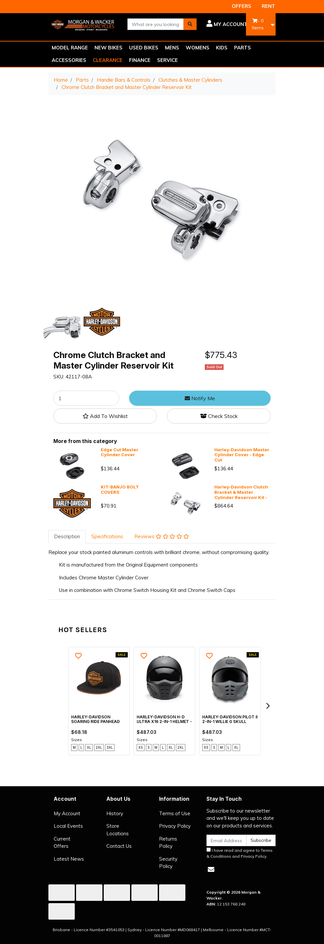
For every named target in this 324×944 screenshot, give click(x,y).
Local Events (68, 826)
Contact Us (119, 846)
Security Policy (168, 863)
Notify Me (200, 398)
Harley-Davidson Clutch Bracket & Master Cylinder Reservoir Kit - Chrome (241, 494)
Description (67, 536)
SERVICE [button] (167, 60)
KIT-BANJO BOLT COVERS (120, 489)
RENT (268, 6)
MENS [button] (172, 47)
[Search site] (190, 24)
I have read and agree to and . (239, 853)
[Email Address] (226, 840)
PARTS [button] (242, 47)
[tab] (67, 536)
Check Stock (219, 416)
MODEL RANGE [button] (70, 47)
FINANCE (139, 60)
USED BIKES (143, 47)
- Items (258, 24)
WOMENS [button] (197, 47)
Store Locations (117, 830)
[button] (227, 24)
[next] (267, 706)
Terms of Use (174, 813)
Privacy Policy (175, 826)
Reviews (161, 536)
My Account (67, 813)
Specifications (107, 536)
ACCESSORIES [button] (69, 60)
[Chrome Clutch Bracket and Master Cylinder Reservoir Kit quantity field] (86, 398)
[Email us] (211, 869)
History (114, 813)
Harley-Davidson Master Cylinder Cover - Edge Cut (241, 455)
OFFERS (241, 6)
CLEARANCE (107, 60)
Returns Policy (168, 842)
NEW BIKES (108, 47)
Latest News (69, 859)
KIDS (222, 47)
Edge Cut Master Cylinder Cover (119, 452)
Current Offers (62, 842)
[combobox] (155, 24)
